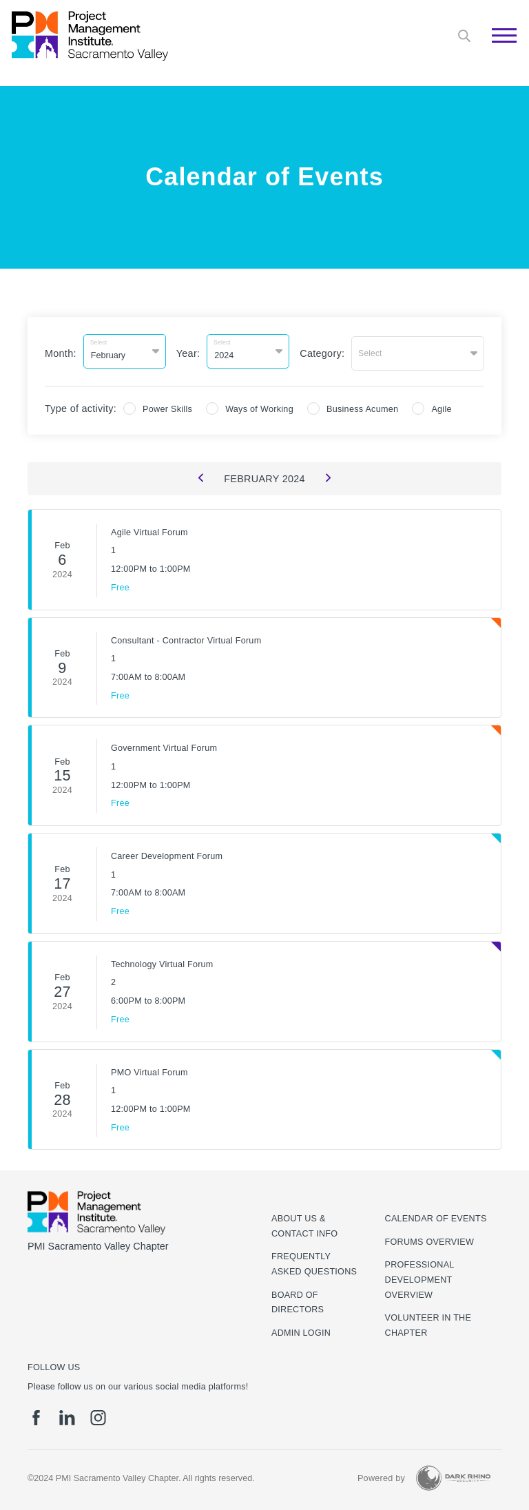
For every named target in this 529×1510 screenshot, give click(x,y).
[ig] (98, 1415)
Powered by (381, 1475)
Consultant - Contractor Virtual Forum (186, 636)
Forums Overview (430, 1238)
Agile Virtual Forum (149, 529)
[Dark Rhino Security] (453, 1475)
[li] (67, 1415)
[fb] (36, 1415)
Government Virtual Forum (164, 744)
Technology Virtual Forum (162, 961)
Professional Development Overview (420, 1276)
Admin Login (301, 1329)
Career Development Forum (166, 853)
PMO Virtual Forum (149, 1068)
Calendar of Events (436, 1216)
